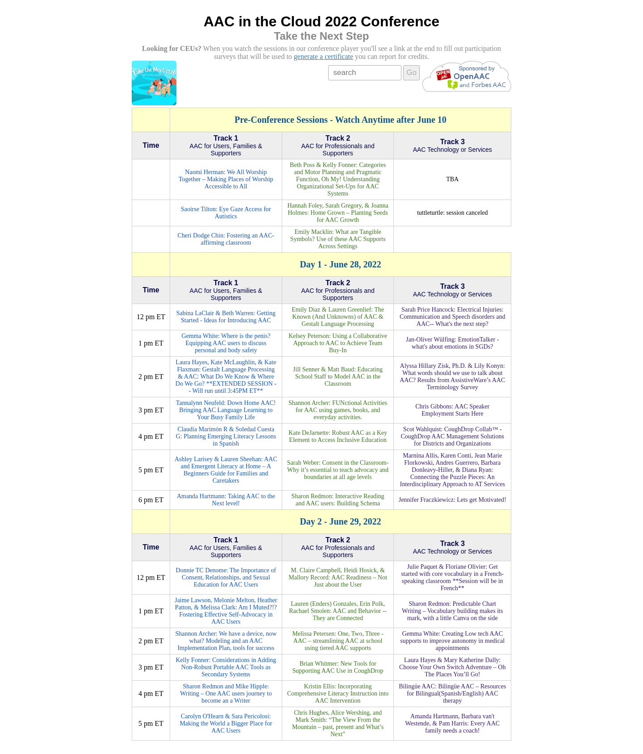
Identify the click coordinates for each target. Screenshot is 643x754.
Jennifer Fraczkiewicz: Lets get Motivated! (452, 499)
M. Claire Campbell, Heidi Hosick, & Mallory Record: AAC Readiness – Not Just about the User (337, 577)
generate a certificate (323, 56)
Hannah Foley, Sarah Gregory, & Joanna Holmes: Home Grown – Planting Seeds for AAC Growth (337, 212)
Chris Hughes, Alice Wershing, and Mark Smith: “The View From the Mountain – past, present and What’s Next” (338, 723)
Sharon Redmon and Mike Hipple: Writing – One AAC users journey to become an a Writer (226, 693)
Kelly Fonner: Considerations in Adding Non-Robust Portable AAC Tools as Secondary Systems (226, 667)
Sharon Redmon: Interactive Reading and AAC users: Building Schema (338, 500)
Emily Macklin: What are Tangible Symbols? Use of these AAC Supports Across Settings (338, 239)
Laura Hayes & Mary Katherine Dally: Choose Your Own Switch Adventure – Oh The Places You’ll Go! (452, 667)
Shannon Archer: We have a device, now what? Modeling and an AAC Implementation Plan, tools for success (225, 640)
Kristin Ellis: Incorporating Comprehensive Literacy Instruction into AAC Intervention (337, 693)
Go (411, 72)
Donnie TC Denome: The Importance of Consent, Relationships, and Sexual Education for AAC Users (226, 577)
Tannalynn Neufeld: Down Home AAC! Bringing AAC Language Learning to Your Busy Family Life (226, 410)
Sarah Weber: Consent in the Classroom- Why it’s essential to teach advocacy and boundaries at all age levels (338, 469)
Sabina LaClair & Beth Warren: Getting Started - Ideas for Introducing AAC (226, 317)
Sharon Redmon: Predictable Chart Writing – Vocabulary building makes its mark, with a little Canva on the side (452, 610)
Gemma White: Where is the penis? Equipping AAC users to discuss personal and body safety (225, 343)
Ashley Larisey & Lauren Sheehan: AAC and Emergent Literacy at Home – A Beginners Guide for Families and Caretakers (226, 470)
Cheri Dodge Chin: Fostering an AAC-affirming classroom (226, 239)
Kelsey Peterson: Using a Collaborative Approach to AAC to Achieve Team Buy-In (337, 343)
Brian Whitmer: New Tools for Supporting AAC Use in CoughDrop (338, 667)
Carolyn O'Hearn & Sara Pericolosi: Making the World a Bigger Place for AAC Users (226, 723)
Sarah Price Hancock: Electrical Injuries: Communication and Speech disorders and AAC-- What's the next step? (452, 316)
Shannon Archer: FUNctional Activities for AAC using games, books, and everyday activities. (337, 410)
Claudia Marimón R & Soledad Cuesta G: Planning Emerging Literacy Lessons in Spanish (226, 436)
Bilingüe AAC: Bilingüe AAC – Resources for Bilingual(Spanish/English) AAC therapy (452, 693)
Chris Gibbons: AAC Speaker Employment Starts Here (452, 410)
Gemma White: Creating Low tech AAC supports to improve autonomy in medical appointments (452, 640)
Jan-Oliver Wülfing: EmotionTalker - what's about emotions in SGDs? (452, 343)
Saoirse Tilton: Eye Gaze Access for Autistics (226, 213)
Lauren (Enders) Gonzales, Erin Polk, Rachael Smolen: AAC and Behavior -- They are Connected (338, 610)
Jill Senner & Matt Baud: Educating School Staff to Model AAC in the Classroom (338, 376)
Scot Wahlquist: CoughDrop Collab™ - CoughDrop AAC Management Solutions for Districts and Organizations (452, 436)
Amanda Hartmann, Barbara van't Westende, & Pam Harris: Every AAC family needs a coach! (452, 723)
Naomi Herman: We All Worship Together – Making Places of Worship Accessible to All (226, 179)
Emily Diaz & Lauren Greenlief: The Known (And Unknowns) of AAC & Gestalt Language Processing (338, 316)
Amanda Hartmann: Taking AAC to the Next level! (226, 500)
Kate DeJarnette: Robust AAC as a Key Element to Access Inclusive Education (337, 436)
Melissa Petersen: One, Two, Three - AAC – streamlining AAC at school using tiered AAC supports (338, 640)
